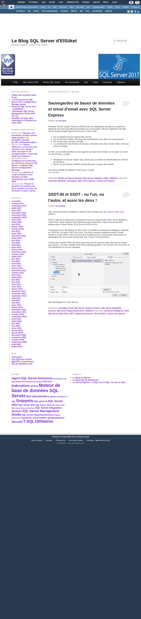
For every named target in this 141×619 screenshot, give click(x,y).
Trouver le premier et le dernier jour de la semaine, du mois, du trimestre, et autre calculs (24, 187)
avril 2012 (16, 284)
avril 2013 (16, 263)
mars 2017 (16, 210)
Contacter (56, 437)
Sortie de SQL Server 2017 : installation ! (24, 107)
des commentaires (23, 361)
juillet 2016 (17, 222)
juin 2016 (16, 224)
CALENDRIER (97, 11)
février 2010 (17, 330)
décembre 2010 (19, 309)
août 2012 (16, 275)
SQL (86, 82)
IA (49, 7)
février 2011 (17, 307)
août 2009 (16, 344)
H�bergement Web (102, 440)
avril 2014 (16, 245)
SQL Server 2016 (43, 405)
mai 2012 (16, 282)
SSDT (71, 314)
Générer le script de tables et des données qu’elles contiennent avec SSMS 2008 (23, 177)
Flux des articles (22, 359)
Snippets (98, 178)
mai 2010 (16, 326)
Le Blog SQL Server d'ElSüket (44, 40)
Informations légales (76, 440)
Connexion (17, 357)
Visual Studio (100, 314)
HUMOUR (108, 11)
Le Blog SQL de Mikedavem (86, 380)
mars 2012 (16, 286)
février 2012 (17, 289)
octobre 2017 (18, 203)
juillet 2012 (17, 277)
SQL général (40, 401)
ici (102, 245)
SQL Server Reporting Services (70, 311)
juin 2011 (16, 300)
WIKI (81, 11)
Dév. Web (80, 7)
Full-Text (47, 381)
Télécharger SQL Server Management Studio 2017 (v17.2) (23, 113)
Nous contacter (36, 440)
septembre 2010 (19, 316)
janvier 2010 (17, 333)
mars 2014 (16, 247)
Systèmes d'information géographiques (42, 417)
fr (79, 224)
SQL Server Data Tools (113, 212)
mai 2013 (16, 261)
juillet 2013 (17, 256)
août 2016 (16, 219)
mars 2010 (16, 328)
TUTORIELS (20, 11)
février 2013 (17, 268)
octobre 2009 (18, 340)
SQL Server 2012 (30, 82)
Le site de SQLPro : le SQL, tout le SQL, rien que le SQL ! (100, 382)
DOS (23, 382)
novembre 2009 (19, 337)
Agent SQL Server (24, 378)
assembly (52, 181)
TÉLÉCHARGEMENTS (49, 11)
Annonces (107, 82)
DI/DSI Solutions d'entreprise (27, 7)
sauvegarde (72, 181)
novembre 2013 (19, 252)
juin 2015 (16, 231)
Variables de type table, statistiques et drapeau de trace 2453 (24, 120)
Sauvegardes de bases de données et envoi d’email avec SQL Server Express (81, 109)
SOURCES (64, 11)
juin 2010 (16, 323)
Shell (126, 311)
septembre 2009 (19, 342)
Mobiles (126, 7)
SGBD (109, 7)
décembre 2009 (19, 335)
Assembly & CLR (65, 308)
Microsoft (63, 7)
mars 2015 (16, 233)
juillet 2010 (17, 321)
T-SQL (15, 82)
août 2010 (16, 319)
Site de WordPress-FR (22, 364)
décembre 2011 (19, 291)
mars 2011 (16, 305)
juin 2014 (16, 240)
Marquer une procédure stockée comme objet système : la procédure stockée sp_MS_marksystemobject (24, 137)
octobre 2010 (18, 314)
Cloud (43, 7)
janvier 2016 (17, 226)
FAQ (29, 11)
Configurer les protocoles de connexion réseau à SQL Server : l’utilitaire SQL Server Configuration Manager (25, 165)
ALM (54, 7)
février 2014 (17, 249)
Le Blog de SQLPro (82, 378)
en (82, 224)
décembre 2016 (19, 213)
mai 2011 (16, 303)
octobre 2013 (18, 254)
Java (71, 7)
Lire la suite (54, 172)
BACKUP (62, 181)
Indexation (20, 386)
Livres (95, 82)
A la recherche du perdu (24, 101)
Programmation (98, 7)
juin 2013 (16, 259)
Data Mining (16, 382)
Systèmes (135, 7)
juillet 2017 (17, 208)
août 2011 (16, 298)
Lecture (33, 386)
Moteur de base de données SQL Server (75, 178)
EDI (88, 7)
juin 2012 (16, 279)
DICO (88, 11)
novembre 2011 (19, 293)
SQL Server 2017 (58, 405)
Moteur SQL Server (51, 82)
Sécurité (17, 421)
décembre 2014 (19, 236)
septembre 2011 (19, 296)
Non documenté (72, 82)
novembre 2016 (19, 215)
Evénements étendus (33, 382)
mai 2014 (16, 243)
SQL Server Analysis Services (87, 308)
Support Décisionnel (84, 314)
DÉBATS (74, 11)
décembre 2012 (19, 270)
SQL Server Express (86, 181)
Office (117, 7)
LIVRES (36, 11)
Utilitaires (121, 82)
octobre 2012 (18, 273)
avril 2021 (16, 201)
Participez (49, 440)
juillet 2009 (17, 346)
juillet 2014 (17, 238)
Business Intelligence (113, 311)
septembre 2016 (19, 217)
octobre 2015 (18, 229)
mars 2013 (16, 266)
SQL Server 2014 (26, 405)
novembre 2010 (19, 312)
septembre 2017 (19, 206)
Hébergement (61, 440)
